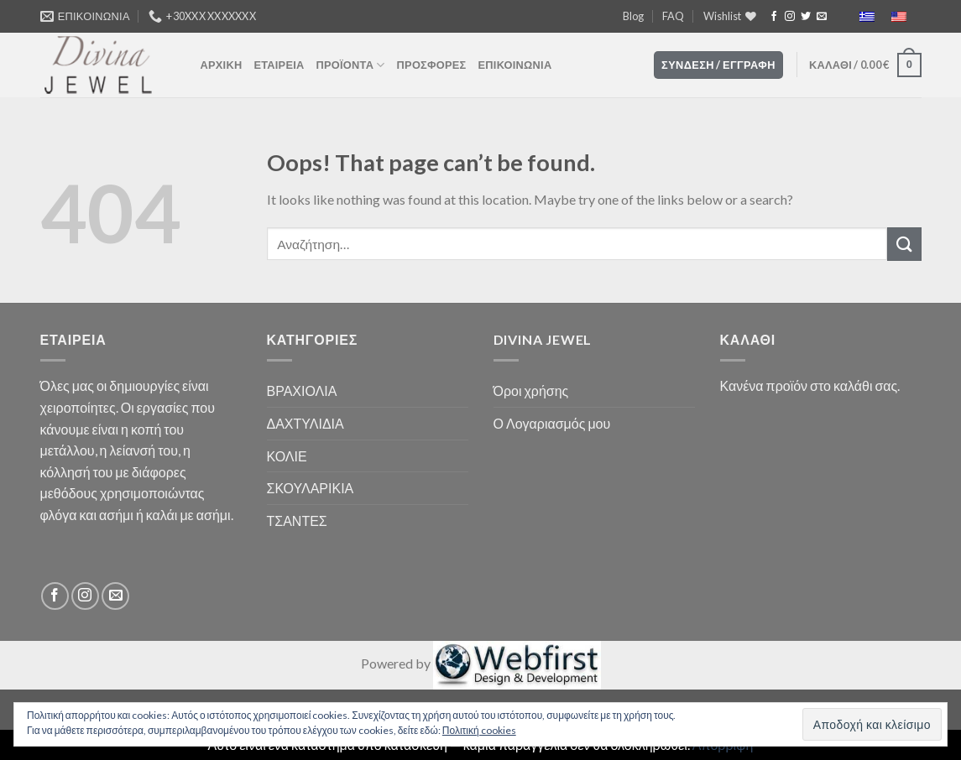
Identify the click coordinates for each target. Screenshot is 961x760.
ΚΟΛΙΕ (287, 456)
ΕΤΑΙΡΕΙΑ (278, 64)
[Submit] (904, 243)
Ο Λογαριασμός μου (552, 423)
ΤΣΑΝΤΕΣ (297, 520)
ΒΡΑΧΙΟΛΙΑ (302, 390)
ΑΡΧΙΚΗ (222, 64)
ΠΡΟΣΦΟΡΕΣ (432, 64)
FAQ (673, 16)
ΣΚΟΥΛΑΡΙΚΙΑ (310, 488)
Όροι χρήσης (531, 390)
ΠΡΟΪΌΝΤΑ (350, 65)
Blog (633, 16)
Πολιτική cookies (479, 730)
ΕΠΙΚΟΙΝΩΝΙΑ (515, 64)
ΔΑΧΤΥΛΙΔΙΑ (305, 423)
